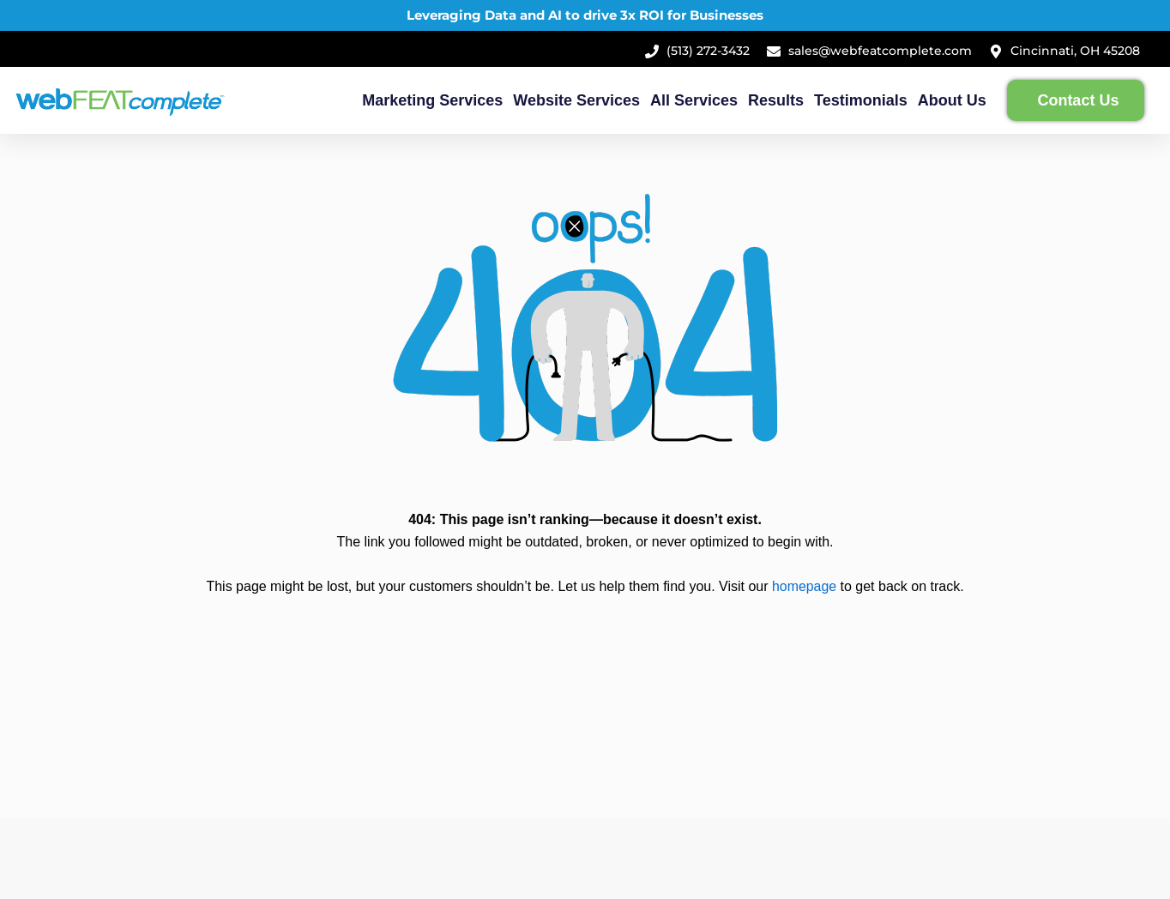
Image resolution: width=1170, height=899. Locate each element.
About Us (952, 100)
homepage (804, 586)
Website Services (576, 100)
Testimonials (861, 100)
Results (776, 100)
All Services (694, 100)
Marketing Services (432, 100)
